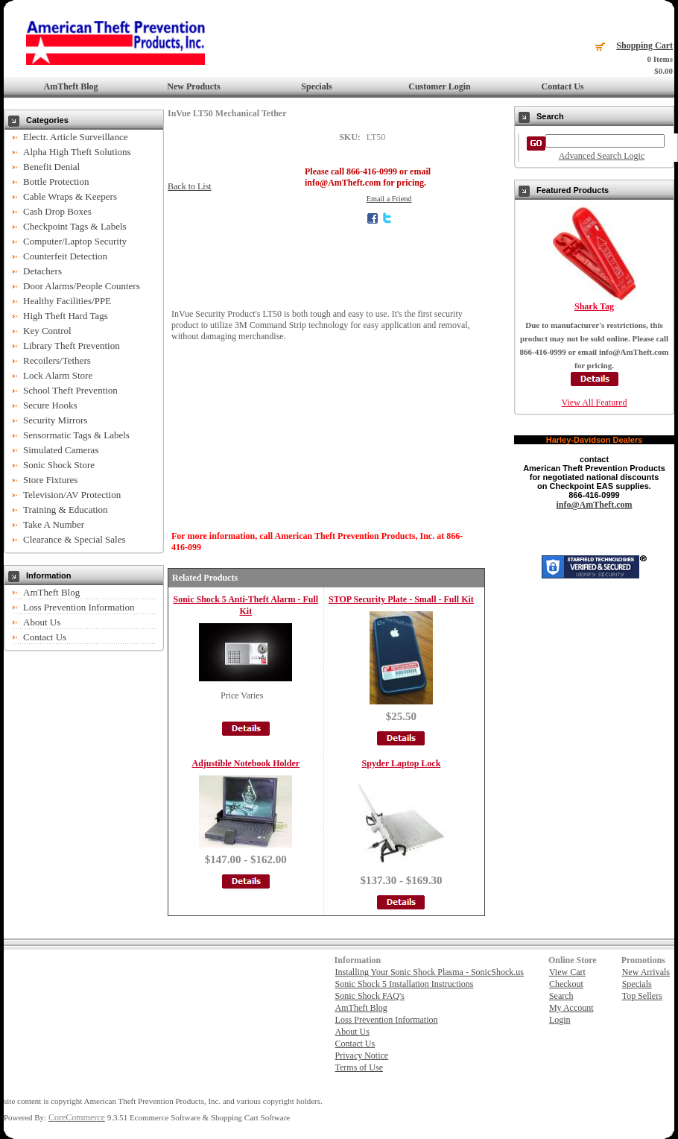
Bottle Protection (56, 181)
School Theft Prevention (70, 390)
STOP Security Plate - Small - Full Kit (401, 599)
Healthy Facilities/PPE (67, 300)
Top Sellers (642, 996)
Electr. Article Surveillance (75, 136)
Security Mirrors (55, 420)
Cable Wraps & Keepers (70, 196)
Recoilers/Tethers (57, 360)
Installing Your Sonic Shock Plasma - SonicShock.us (429, 972)
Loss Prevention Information (78, 607)
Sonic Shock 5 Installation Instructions (404, 984)
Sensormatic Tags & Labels (76, 435)
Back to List (190, 186)
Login (560, 1020)
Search (561, 996)
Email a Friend (389, 199)
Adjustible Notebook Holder (245, 763)
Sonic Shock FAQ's (370, 996)
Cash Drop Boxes (57, 211)
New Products (193, 86)
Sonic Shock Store (59, 464)
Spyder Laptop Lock (401, 763)
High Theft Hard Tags (65, 315)
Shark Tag (594, 306)
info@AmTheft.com (594, 504)
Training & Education (65, 509)
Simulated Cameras (60, 449)
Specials (316, 86)
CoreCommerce (76, 1117)
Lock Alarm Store (57, 375)
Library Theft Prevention (71, 345)
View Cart (567, 972)
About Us (41, 622)
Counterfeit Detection (65, 256)
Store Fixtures (50, 479)
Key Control (47, 330)
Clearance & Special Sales (74, 539)
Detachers (42, 271)
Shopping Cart (644, 45)
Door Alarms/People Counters (81, 285)
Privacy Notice (362, 1055)
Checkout (566, 984)
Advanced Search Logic (601, 156)
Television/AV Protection (72, 494)
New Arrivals (646, 972)
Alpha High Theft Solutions (77, 151)
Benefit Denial (51, 166)
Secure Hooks (50, 405)
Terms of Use (359, 1067)
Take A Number (53, 524)
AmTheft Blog (71, 86)
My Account (571, 1008)
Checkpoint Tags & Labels (75, 226)
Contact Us (563, 86)
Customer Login (439, 86)
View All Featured (594, 402)
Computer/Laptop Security (75, 241)
